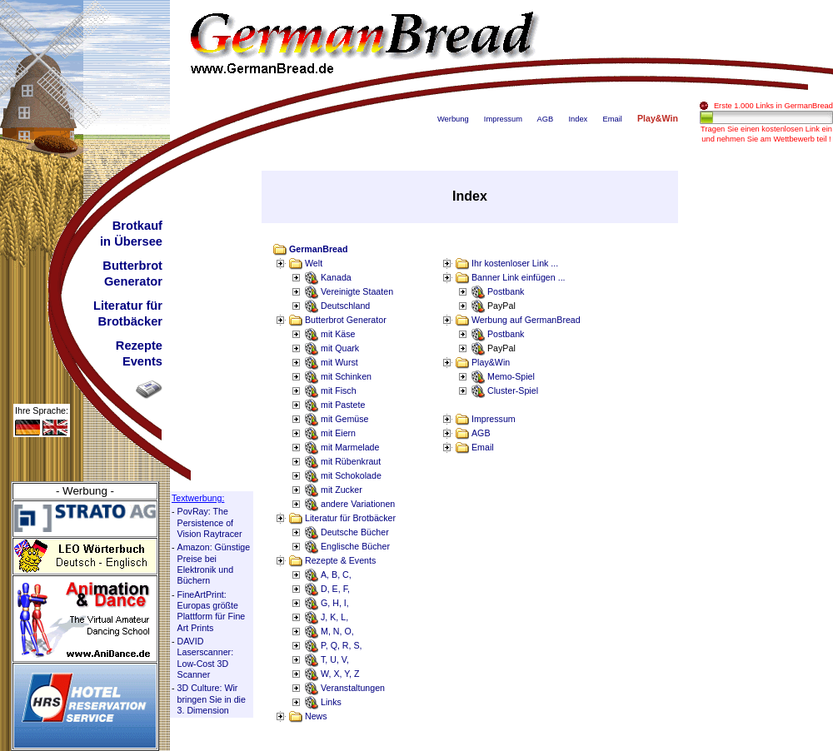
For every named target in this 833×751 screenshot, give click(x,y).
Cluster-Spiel (512, 390)
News (316, 716)
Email (611, 119)
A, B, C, (336, 574)
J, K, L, (334, 617)
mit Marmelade (350, 447)
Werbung (453, 119)
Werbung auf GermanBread (526, 320)
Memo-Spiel (511, 376)
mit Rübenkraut (351, 461)
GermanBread (318, 249)
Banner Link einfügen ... (518, 277)
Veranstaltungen (353, 688)
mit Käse (338, 334)
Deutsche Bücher (355, 532)
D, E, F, (335, 589)
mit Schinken (346, 376)
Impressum (503, 119)
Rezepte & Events (340, 560)
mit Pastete (343, 405)
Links (331, 702)
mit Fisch (339, 390)
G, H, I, (335, 603)
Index (577, 119)
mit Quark (340, 348)
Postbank (505, 291)
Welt (313, 263)
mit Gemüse (344, 419)
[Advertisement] (766, 420)
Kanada (336, 277)
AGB (545, 119)
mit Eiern (338, 433)
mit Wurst (339, 362)
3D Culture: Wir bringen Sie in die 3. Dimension (211, 699)
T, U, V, (335, 659)
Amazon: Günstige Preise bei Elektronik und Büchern (214, 563)
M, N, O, (337, 631)
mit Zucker (341, 490)
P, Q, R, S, (341, 645)
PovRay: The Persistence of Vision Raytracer (209, 522)
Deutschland (345, 306)
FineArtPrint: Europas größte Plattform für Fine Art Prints (211, 611)
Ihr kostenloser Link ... (514, 263)
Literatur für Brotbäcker (350, 518)
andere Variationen (358, 504)
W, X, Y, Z (340, 674)
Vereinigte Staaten (357, 291)
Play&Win (490, 362)
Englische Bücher (355, 546)
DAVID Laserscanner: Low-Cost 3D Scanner (205, 657)
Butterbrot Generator (346, 320)
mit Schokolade (351, 475)
